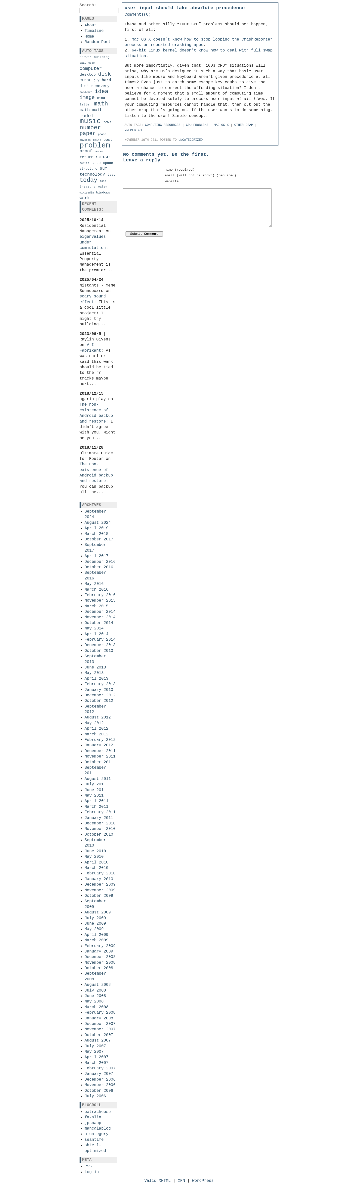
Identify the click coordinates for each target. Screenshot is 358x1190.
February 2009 (100, 946)
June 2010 (95, 851)
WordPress (203, 1181)
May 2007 (94, 1051)
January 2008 (99, 1018)
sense (103, 157)
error (85, 80)
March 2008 (96, 1007)
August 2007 (98, 1040)
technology (92, 174)
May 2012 (94, 723)
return (86, 157)
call (83, 62)
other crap (243, 125)
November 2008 (100, 962)
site (96, 163)
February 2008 (100, 1012)
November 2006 (100, 1085)
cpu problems (197, 125)
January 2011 (99, 818)
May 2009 (94, 929)
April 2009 (96, 935)
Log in (92, 1172)
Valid (157, 1181)
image (87, 97)
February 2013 (100, 684)
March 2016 (96, 589)
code (91, 62)
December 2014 (100, 612)
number (90, 127)
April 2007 (96, 1057)
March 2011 (96, 807)
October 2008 (99, 968)
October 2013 (99, 651)
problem (95, 146)
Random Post (98, 42)
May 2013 (94, 673)
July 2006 (95, 1096)
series (84, 163)
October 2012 (99, 701)
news (107, 122)
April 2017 (96, 556)
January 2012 (99, 745)
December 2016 (100, 562)
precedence (134, 130)
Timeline (94, 31)
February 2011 (100, 812)
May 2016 (94, 584)
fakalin (93, 1117)
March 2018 (96, 534)
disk (104, 74)
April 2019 (96, 528)
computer (91, 68)
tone (103, 181)
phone (102, 134)
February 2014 (100, 639)
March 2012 (96, 734)
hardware (86, 92)
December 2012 (100, 695)
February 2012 (100, 740)
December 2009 (100, 884)
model (86, 116)
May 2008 (94, 1001)
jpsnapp (93, 1123)
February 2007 (100, 1068)
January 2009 (99, 951)
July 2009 (95, 918)
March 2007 (96, 1063)
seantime (94, 1140)
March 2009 (96, 940)
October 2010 (99, 834)
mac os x (221, 125)
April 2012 (96, 728)
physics (85, 140)
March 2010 (96, 868)
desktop (88, 74)
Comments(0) (138, 14)
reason (99, 151)
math (101, 103)
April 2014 (96, 634)
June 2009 (95, 923)
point (97, 140)
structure (88, 169)
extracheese (98, 1112)
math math (91, 110)
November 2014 (100, 617)
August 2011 (98, 779)
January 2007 (99, 1074)
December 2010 (100, 823)
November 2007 (100, 1029)
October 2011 (99, 762)
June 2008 (95, 996)
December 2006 (100, 1079)
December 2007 (100, 1024)
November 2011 (100, 756)
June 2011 (95, 790)
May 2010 (94, 857)
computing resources (162, 125)
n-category (96, 1134)
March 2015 (96, 606)
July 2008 (95, 990)
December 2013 (100, 645)
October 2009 (99, 896)
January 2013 (99, 690)
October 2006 (99, 1091)
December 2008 (100, 957)
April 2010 (96, 862)
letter (85, 104)
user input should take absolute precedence (185, 8)
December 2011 (100, 751)
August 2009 (98, 912)
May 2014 (94, 628)
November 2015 (100, 600)
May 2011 (94, 795)
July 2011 (95, 784)
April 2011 (96, 801)
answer (85, 57)
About (90, 25)
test (111, 175)
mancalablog (98, 1128)
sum (103, 168)
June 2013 (95, 667)
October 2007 (99, 1035)
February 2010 (100, 873)
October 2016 (99, 567)
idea (101, 91)
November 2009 (100, 890)
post (108, 140)
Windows (103, 192)
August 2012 (98, 717)
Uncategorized (191, 140)
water (103, 187)
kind (101, 98)
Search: (88, 5)
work (85, 198)
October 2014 (99, 623)
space (108, 163)
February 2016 (100, 595)
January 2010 (99, 879)
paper (88, 134)
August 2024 (98, 523)
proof (86, 151)
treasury (87, 187)
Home (89, 36)
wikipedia (87, 192)
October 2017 (99, 539)
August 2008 (98, 985)
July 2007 (95, 1046)
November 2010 (100, 829)
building (102, 57)
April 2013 (96, 678)
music (90, 121)
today (88, 180)
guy (96, 80)
